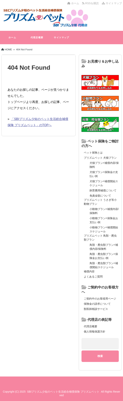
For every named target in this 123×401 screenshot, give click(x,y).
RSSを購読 (91, 3)
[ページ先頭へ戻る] (116, 389)
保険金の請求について (97, 303)
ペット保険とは (93, 152)
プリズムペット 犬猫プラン (100, 157)
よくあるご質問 (93, 276)
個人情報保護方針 (94, 331)
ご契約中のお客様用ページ (100, 298)
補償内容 (89, 271)
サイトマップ (112, 3)
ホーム (73, 3)
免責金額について (100, 195)
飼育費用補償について (103, 190)
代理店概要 (37, 37)
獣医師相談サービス (96, 308)
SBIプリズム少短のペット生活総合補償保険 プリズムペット (63, 391)
